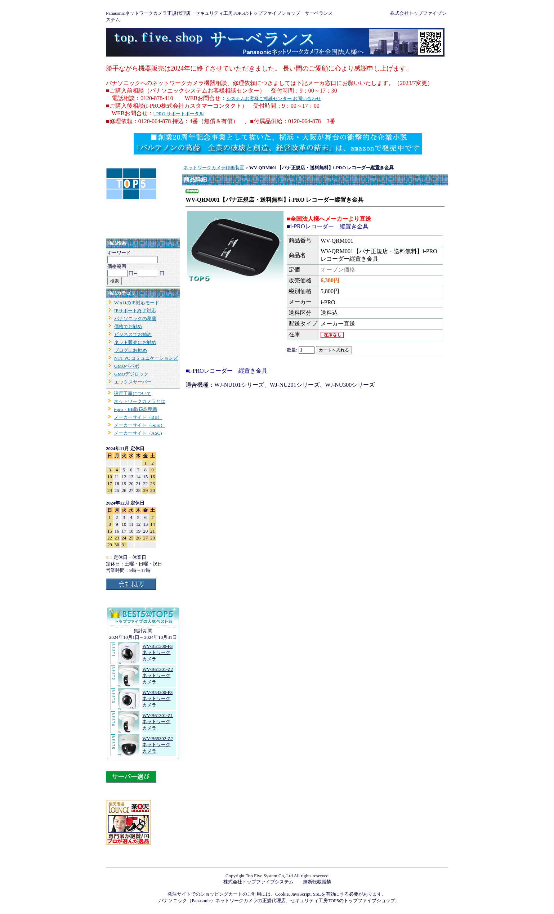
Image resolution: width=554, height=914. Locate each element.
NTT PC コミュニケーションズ (146, 358)
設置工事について (132, 393)
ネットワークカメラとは (139, 401)
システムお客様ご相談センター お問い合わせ (273, 98)
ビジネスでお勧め (133, 334)
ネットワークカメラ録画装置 (213, 167)
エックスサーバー (133, 382)
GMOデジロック (131, 374)
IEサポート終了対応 (135, 310)
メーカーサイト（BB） (138, 417)
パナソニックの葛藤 (135, 318)
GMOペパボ (126, 366)
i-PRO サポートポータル (178, 113)
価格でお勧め (128, 326)
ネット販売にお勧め (135, 342)
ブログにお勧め (130, 350)
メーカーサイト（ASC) (138, 433)
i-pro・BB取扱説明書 (135, 409)
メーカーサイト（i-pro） (139, 425)
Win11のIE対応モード (136, 302)
